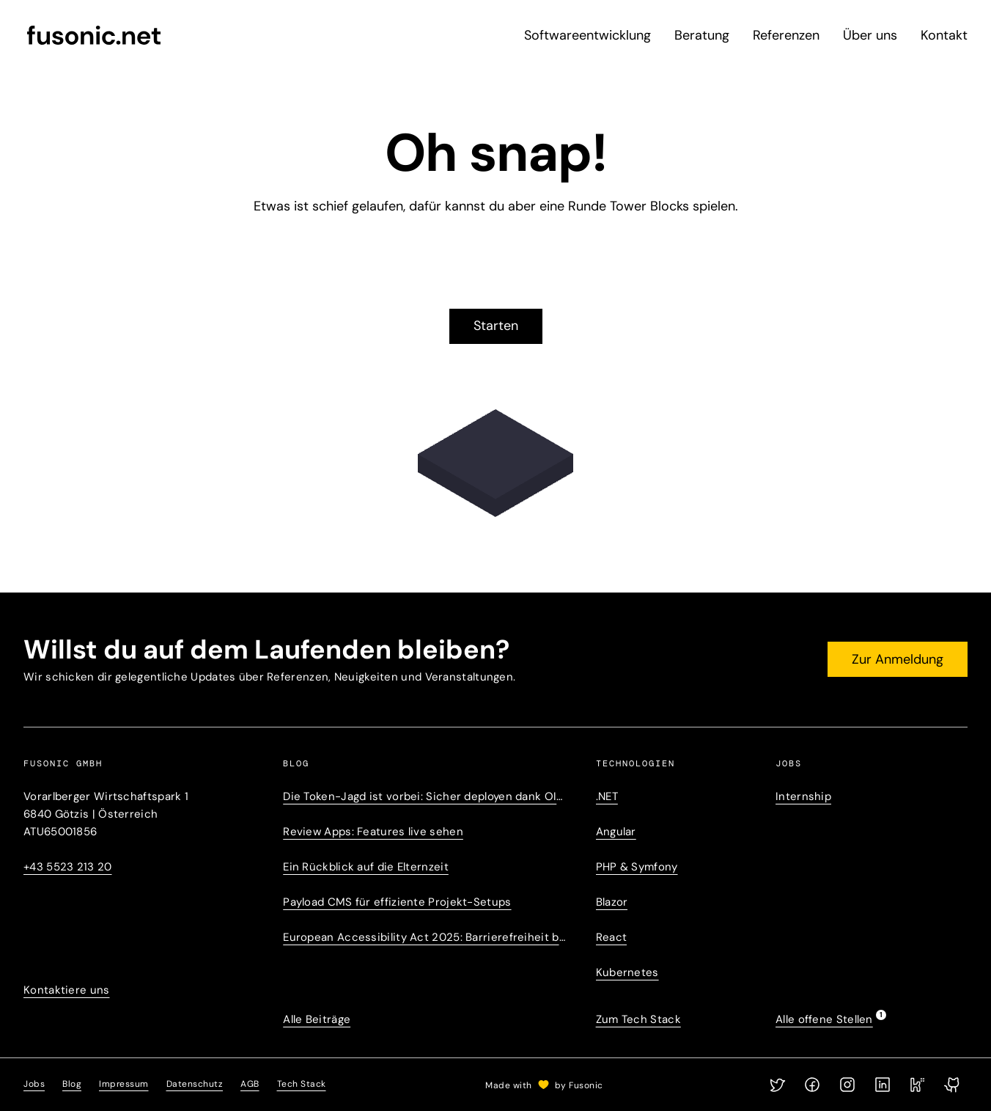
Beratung (701, 35)
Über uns (870, 35)
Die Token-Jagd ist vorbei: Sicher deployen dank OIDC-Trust (424, 796)
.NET (607, 796)
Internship (803, 796)
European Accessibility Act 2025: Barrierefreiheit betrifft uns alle (424, 937)
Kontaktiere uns (66, 990)
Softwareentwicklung (587, 35)
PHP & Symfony (637, 866)
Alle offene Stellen (824, 1018)
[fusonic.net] (93, 35)
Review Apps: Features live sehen (373, 831)
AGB (249, 1084)
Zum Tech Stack (638, 1019)
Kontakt (944, 35)
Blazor (612, 902)
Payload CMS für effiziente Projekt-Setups (397, 902)
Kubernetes (627, 972)
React (611, 937)
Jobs (34, 1084)
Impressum (124, 1084)
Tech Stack (301, 1084)
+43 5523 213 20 (67, 866)
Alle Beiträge (316, 1019)
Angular (616, 831)
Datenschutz (195, 1084)
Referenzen (786, 35)
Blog (71, 1084)
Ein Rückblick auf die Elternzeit (366, 866)
